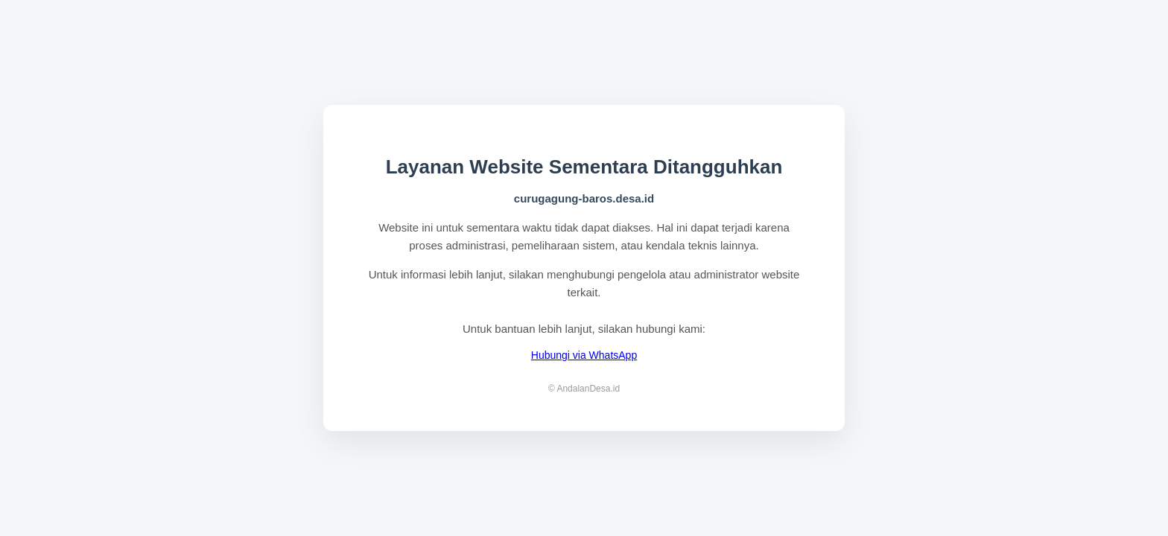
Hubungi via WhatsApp (584, 355)
